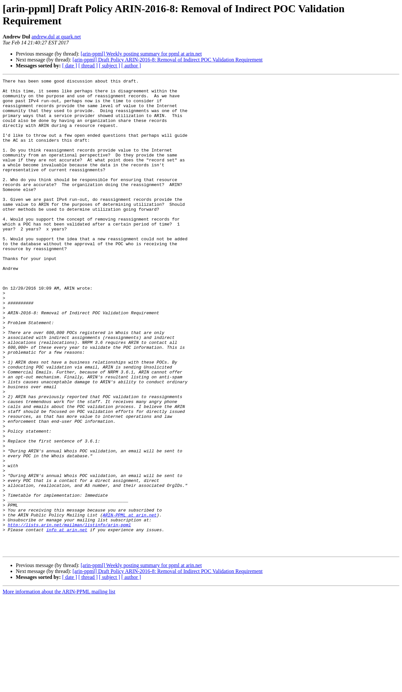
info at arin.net (67, 620)
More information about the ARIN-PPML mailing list (59, 686)
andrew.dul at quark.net (56, 36)
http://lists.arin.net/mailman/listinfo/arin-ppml (69, 614)
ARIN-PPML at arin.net (130, 603)
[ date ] (69, 65)
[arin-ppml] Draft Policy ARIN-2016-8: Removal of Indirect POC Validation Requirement (167, 59)
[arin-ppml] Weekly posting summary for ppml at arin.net (141, 54)
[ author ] (131, 65)
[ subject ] (109, 65)
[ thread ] (88, 65)
